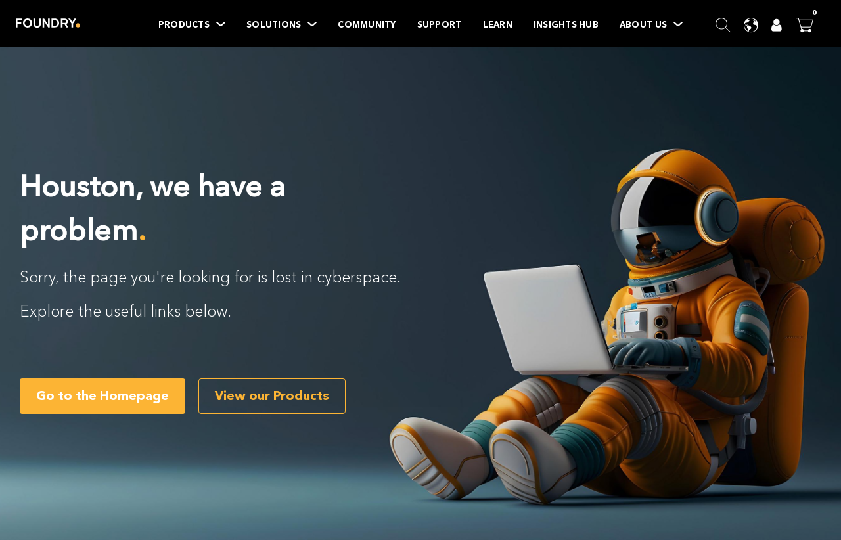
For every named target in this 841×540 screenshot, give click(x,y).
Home (48, 23)
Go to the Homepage (102, 395)
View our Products (272, 395)
